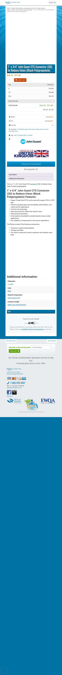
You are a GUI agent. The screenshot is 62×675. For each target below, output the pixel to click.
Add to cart (20, 80)
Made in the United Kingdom (17, 305)
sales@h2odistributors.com (14, 387)
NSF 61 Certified (28, 135)
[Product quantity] (10, 80)
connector (33, 184)
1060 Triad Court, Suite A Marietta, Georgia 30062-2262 (15, 371)
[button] (51, 2)
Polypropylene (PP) (14, 298)
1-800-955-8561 (17, 383)
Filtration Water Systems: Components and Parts (23, 8)
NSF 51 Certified (18, 135)
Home (8, 8)
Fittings (13, 10)
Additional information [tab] (16, 178)
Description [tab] (13, 175)
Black (9, 291)
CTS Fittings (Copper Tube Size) (24, 10)
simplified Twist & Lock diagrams (32, 329)
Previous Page (11, 341)
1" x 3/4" (10, 284)
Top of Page (52, 341)
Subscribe (14, 351)
